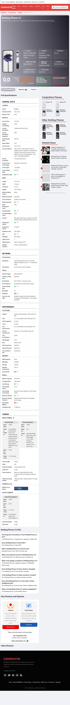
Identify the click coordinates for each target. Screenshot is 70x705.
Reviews (24, 6)
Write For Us (34, 2)
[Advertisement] (35, 35)
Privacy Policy (19, 2)
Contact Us (42, 2)
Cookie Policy (27, 2)
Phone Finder (14, 7)
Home (3, 2)
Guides (31, 6)
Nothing (16, 109)
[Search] (54, 7)
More (48, 6)
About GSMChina (10, 2)
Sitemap (58, 682)
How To (43, 7)
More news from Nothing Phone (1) (56, 193)
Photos (33, 89)
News (18, 6)
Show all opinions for (20, 641)
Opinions (22, 89)
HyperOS (37, 6)
